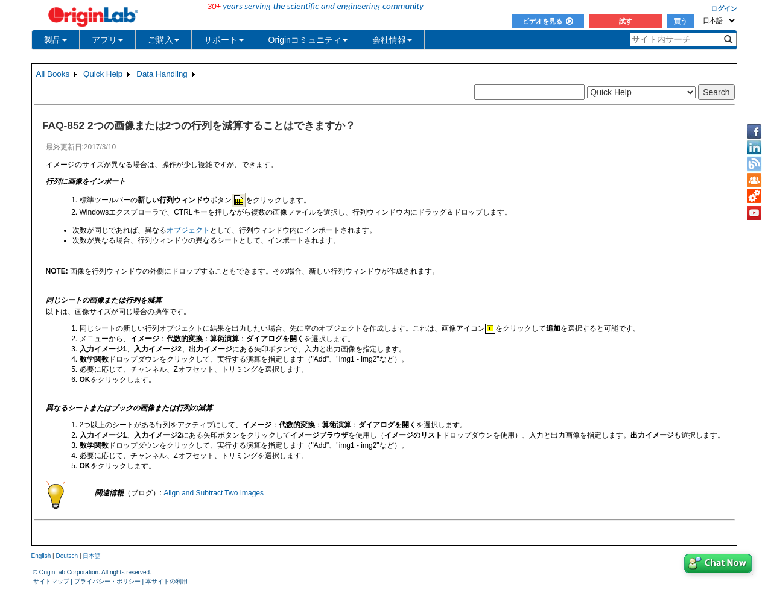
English (41, 556)
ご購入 (163, 40)
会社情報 (392, 40)
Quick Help (102, 73)
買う (680, 21)
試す (625, 21)
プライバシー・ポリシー (107, 581)
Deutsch (67, 556)
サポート (224, 40)
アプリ (107, 40)
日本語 (92, 556)
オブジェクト (188, 230)
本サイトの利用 (166, 581)
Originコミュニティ (308, 40)
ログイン (724, 8)
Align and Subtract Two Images (213, 493)
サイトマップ (51, 581)
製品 (55, 40)
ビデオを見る (547, 21)
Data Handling (161, 73)
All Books (53, 73)
